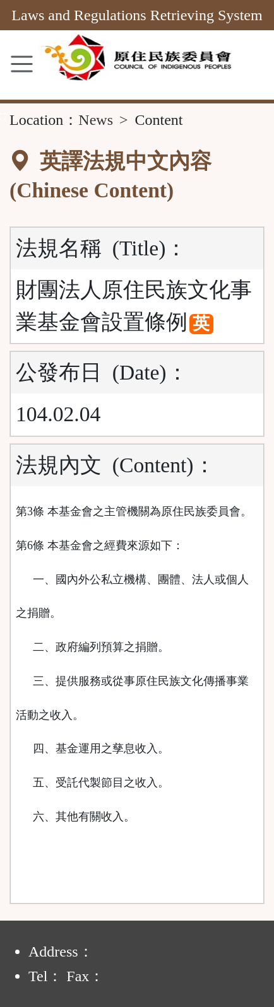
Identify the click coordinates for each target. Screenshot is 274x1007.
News (95, 120)
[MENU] (21, 64)
